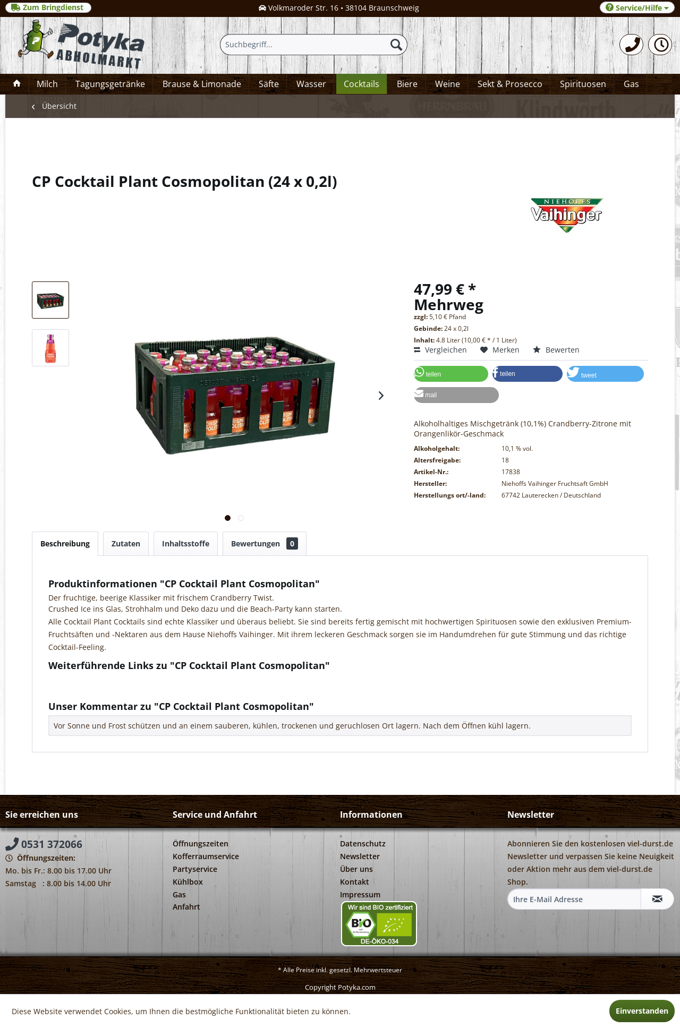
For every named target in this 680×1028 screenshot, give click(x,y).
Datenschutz (363, 843)
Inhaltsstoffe (185, 543)
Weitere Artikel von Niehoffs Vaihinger (120, 689)
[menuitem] (631, 44)
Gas (179, 894)
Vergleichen (440, 350)
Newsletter (360, 856)
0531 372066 (43, 844)
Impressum (360, 894)
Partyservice (195, 869)
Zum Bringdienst (48, 7)
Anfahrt (186, 907)
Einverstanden (642, 1011)
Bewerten (556, 350)
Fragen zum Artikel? (88, 679)
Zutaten (126, 543)
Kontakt (354, 882)
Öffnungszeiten (200, 843)
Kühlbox (188, 882)
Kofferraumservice (206, 856)
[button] (451, 374)
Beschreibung (65, 543)
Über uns (356, 869)
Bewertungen (264, 543)
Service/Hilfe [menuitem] (637, 8)
